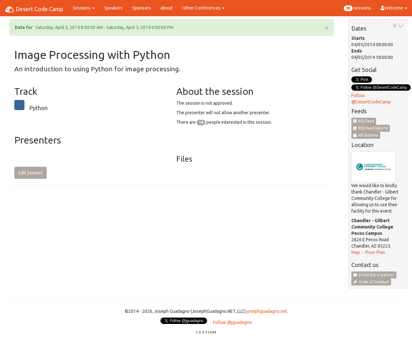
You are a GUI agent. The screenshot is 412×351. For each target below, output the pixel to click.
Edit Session (30, 172)
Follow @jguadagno (232, 322)
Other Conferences (203, 8)
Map (355, 252)
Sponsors (141, 8)
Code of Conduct (371, 282)
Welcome (394, 8)
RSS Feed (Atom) (370, 128)
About (166, 8)
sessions (357, 8)
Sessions (84, 8)
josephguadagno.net (267, 311)
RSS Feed (364, 121)
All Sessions (366, 135)
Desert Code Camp (34, 9)
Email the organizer (374, 275)
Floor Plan (375, 252)
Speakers (113, 8)
